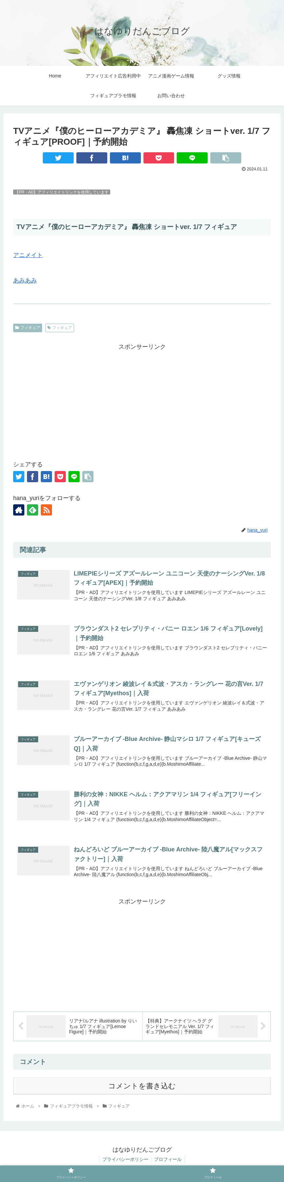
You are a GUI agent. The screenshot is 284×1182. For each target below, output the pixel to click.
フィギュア (27, 327)
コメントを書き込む (142, 1088)
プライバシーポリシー (125, 1161)
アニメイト (28, 255)
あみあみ (25, 280)
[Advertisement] (142, 398)
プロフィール (168, 1161)
